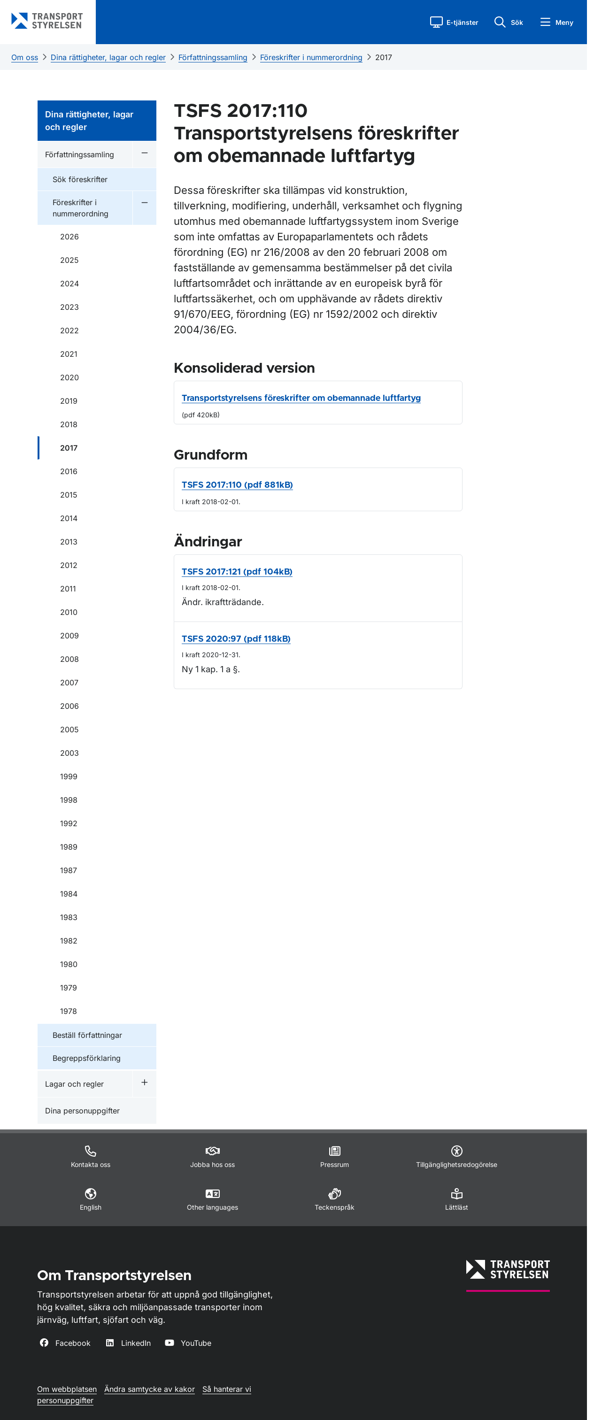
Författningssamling (212, 57)
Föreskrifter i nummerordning (311, 57)
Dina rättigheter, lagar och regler (108, 57)
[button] (454, 22)
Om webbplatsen (67, 1389)
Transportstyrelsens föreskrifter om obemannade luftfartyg (301, 398)
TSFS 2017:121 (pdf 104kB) (237, 572)
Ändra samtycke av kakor (149, 1389)
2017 (383, 57)
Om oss (24, 57)
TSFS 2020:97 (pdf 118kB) (236, 639)
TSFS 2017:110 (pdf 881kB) (237, 485)
